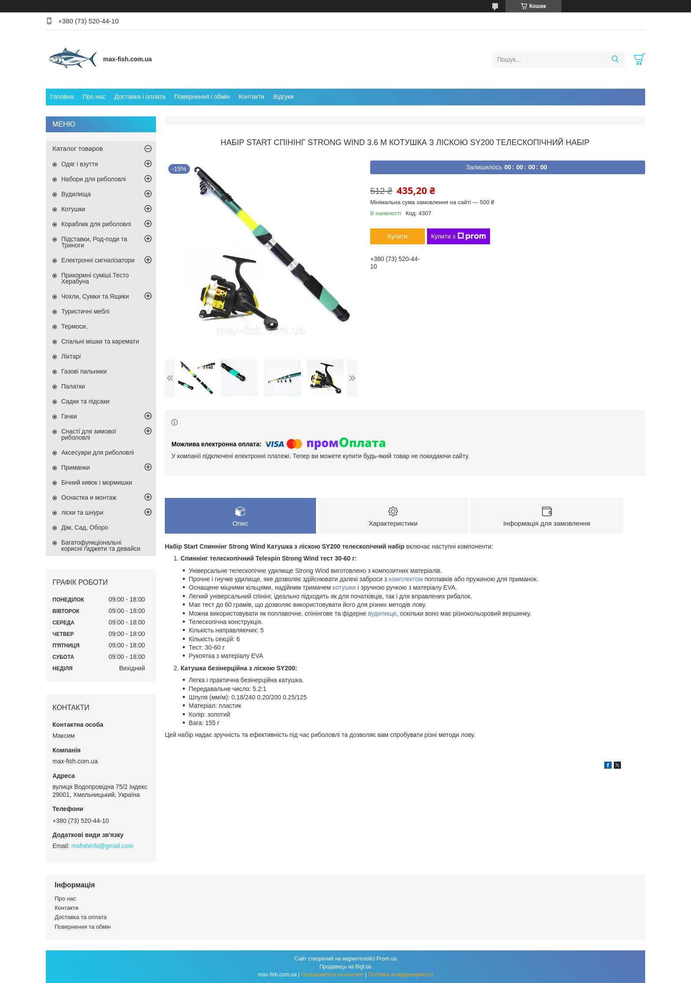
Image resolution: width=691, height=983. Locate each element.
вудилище (382, 613)
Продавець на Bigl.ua (345, 967)
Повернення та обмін (83, 926)
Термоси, (74, 326)
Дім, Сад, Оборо (84, 527)
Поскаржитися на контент (332, 975)
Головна (62, 96)
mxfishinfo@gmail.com (102, 845)
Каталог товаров (77, 148)
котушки (344, 587)
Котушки (73, 209)
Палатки (73, 386)
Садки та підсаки (85, 401)
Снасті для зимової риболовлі (88, 434)
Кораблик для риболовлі (96, 224)
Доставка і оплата (139, 96)
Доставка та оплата (81, 917)
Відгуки (283, 96)
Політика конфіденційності (400, 975)
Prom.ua (387, 959)
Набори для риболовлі (93, 179)
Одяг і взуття (79, 164)
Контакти (251, 96)
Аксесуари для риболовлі (97, 452)
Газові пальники (84, 371)
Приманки (75, 467)
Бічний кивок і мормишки (96, 482)
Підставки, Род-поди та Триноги (94, 242)
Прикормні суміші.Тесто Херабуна (95, 278)
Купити (398, 236)
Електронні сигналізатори (97, 260)
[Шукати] (615, 59)
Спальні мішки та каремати (100, 341)
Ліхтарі (71, 356)
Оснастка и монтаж (88, 497)
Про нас (93, 96)
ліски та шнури (82, 512)
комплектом (406, 579)
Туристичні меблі (85, 311)
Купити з (458, 236)
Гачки (69, 416)
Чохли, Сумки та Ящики (95, 296)
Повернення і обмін (202, 96)
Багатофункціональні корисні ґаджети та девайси (101, 545)
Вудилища (76, 194)
